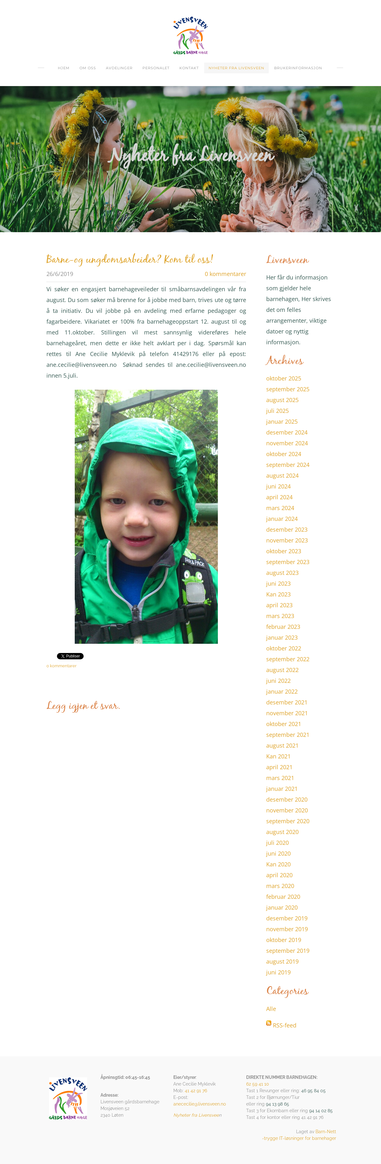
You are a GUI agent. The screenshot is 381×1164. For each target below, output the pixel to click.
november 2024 (287, 443)
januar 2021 (282, 788)
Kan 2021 (278, 756)
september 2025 (287, 389)
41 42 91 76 (196, 1090)
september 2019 (287, 950)
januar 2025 (282, 421)
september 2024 (287, 464)
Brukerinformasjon (298, 68)
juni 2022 (278, 680)
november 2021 (287, 713)
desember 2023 (287, 529)
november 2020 (287, 810)
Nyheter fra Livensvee (196, 1115)
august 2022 (282, 670)
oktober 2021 (283, 724)
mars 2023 (280, 616)
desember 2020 (287, 799)
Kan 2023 (278, 594)
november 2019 (287, 929)
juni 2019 (278, 972)
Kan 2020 (278, 864)
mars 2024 (280, 508)
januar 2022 (282, 691)
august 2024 (282, 475)
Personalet (156, 68)
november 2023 (287, 540)
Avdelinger (119, 68)
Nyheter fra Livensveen (236, 68)
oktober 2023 (283, 551)
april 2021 (279, 767)
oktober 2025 (283, 378)
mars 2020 (280, 886)
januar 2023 (282, 637)
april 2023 (279, 605)
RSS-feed (284, 1025)
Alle (271, 1009)
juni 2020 (278, 853)
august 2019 (282, 961)
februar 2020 (283, 896)
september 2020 (287, 821)
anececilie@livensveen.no (199, 1104)
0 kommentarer (225, 274)
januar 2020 (282, 907)
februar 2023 (283, 626)
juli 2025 (277, 410)
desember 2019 (287, 918)
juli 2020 (277, 842)
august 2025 (282, 400)
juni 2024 (278, 486)
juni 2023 (278, 583)
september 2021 (287, 734)
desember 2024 (287, 432)
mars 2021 (280, 778)
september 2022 (287, 659)
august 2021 (282, 745)
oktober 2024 (283, 454)
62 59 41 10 (257, 1084)
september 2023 (287, 562)
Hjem (64, 68)
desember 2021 (287, 702)
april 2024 (279, 497)
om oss (88, 68)
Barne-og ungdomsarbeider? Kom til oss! (129, 260)
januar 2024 (282, 518)
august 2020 (282, 832)
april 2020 (279, 875)
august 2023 (282, 572)
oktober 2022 (283, 648)
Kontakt (189, 68)
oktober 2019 (283, 940)
